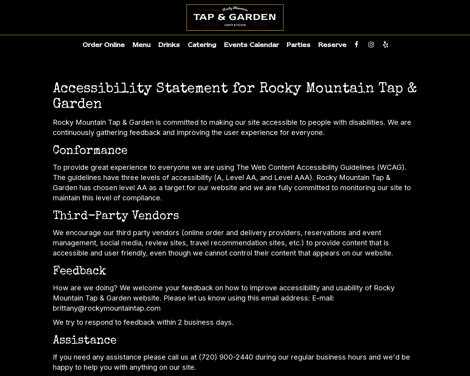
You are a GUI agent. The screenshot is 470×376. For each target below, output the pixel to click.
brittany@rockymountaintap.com (107, 308)
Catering (202, 45)
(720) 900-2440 (226, 357)
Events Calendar (251, 45)
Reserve (332, 45)
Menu (142, 45)
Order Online (104, 45)
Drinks (169, 45)
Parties (298, 45)
